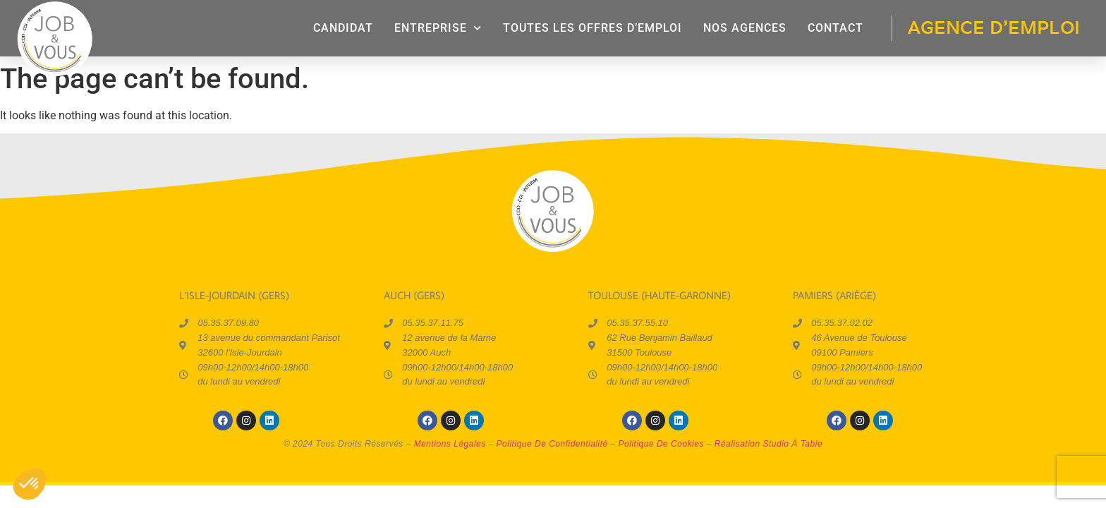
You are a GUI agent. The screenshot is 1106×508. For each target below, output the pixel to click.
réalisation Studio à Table (768, 444)
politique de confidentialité (552, 444)
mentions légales (450, 444)
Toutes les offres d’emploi (592, 28)
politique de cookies (661, 444)
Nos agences (744, 28)
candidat (343, 28)
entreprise (438, 28)
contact (835, 28)
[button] (30, 484)
